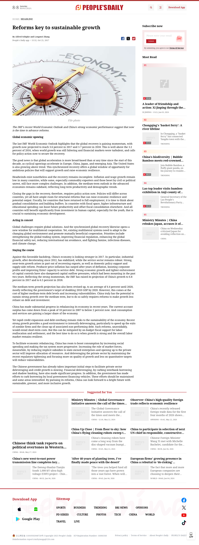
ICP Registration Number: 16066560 (90, 536)
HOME (15, 19)
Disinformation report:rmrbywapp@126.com (33, 539)
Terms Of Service (176, 48)
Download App (176, 7)
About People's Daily (159, 535)
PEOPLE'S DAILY (179, 535)
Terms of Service (139, 535)
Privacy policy (121, 535)
